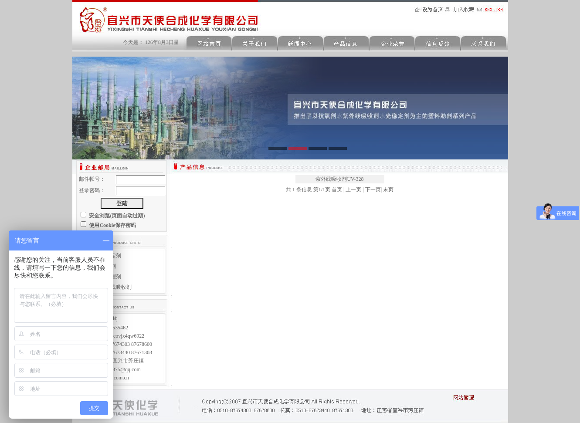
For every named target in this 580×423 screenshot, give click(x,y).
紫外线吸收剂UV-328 (339, 179)
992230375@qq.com (119, 369)
